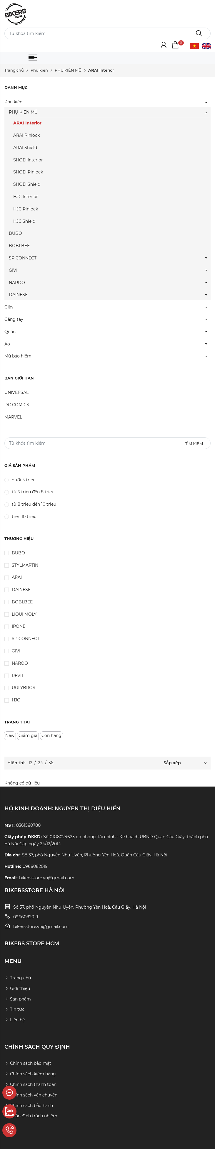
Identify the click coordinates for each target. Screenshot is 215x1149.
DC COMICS (16, 404)
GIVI (13, 270)
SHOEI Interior (28, 160)
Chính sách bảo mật (27, 1063)
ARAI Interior (27, 123)
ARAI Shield (25, 147)
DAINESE (18, 294)
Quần (10, 331)
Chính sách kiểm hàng (30, 1074)
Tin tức (14, 1009)
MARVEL (13, 417)
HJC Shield (24, 221)
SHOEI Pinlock (28, 172)
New (9, 735)
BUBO (15, 233)
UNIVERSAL (16, 392)
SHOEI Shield (26, 184)
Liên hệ (14, 1020)
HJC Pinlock (25, 209)
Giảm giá (28, 735)
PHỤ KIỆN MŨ (68, 70)
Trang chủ (14, 70)
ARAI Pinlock (26, 135)
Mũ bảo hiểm (17, 356)
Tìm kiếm (194, 443)
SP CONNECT (22, 258)
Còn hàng (51, 735)
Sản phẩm (17, 999)
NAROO (17, 282)
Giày (9, 307)
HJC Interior (25, 196)
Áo (7, 344)
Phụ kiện (39, 70)
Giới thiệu (17, 988)
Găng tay (13, 319)
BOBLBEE (19, 245)
